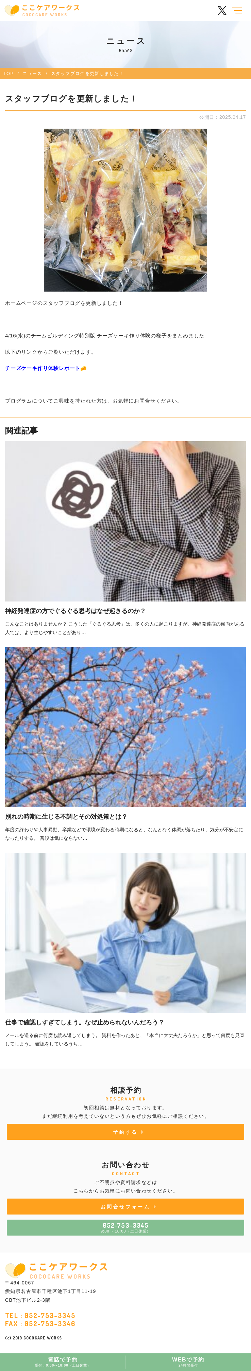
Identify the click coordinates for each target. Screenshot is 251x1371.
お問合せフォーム (125, 1206)
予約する (125, 1132)
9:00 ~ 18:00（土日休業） (126, 1227)
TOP (8, 73)
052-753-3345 (50, 1315)
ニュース (32, 73)
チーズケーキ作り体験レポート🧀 (46, 368)
